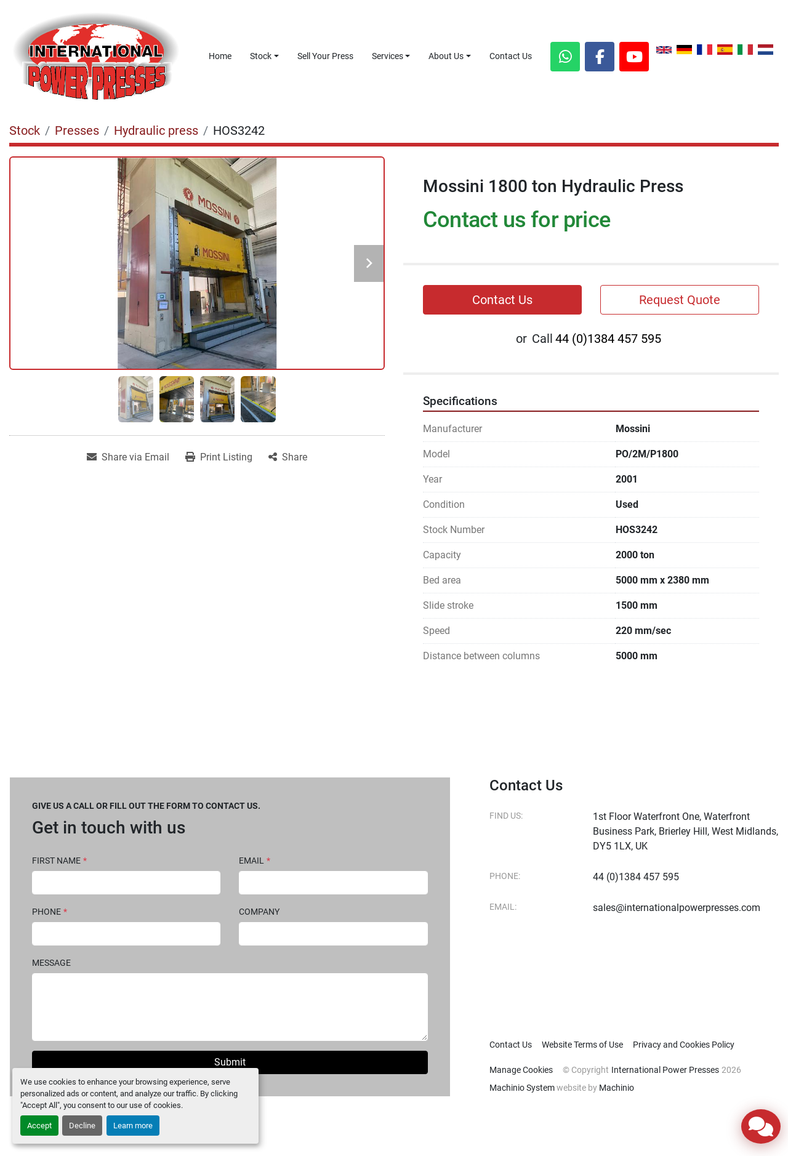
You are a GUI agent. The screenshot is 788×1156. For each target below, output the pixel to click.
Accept (39, 1125)
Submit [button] (230, 1062)
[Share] (287, 457)
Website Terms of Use (582, 1045)
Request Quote (679, 299)
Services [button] (387, 56)
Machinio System (522, 1088)
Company (259, 912)
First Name (59, 860)
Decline (82, 1125)
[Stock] (24, 130)
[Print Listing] (218, 457)
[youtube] (634, 56)
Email (254, 860)
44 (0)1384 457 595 (608, 338)
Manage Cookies (521, 1070)
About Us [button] (446, 56)
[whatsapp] (565, 56)
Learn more (133, 1125)
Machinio (616, 1088)
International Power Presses (665, 1070)
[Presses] (77, 130)
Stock (260, 56)
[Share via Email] (128, 457)
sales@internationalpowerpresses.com (676, 907)
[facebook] (599, 56)
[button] (264, 56)
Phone (49, 912)
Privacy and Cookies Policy (683, 1045)
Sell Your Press (325, 56)
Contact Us (510, 56)
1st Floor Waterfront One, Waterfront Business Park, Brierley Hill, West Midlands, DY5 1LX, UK (685, 831)
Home (220, 56)
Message (51, 963)
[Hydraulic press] (156, 130)
